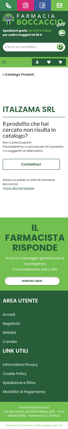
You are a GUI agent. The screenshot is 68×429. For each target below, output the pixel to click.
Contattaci (31, 164)
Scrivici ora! (32, 281)
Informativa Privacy (20, 364)
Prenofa (26, 425)
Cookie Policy (15, 373)
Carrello (10, 341)
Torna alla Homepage (18, 188)
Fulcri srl (57, 425)
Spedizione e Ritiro (19, 382)
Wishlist (9, 332)
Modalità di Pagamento (24, 391)
